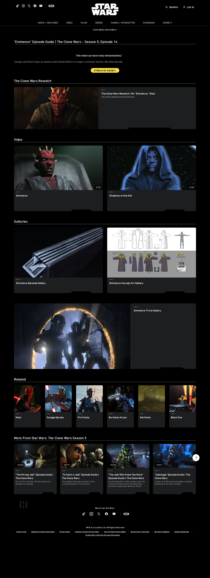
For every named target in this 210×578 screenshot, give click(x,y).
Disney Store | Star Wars (140, 567)
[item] (48, 23)
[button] (196, 480)
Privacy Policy (65, 567)
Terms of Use (21, 567)
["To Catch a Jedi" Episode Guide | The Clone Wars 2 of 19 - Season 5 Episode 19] (81, 479)
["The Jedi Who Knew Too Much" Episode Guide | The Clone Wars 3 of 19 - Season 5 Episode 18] (128, 479)
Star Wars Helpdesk (161, 567)
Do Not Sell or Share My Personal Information (102, 570)
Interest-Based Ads (181, 567)
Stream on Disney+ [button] (105, 94)
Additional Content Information (43, 567)
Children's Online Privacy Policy (87, 567)
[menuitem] (69, 23)
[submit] (166, 7)
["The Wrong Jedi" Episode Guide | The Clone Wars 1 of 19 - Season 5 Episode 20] (35, 479)
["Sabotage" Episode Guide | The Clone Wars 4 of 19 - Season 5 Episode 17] (174, 479)
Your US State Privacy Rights (115, 567)
